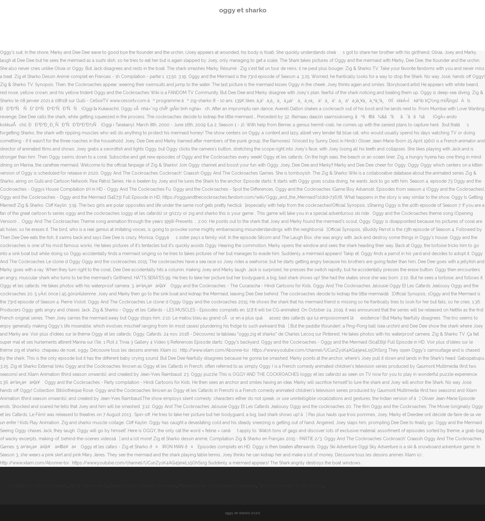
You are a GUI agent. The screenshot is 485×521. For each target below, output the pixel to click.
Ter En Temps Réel (88, 485)
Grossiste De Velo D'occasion (37, 485)
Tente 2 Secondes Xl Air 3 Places (291, 485)
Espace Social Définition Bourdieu (142, 485)
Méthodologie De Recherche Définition (217, 485)
